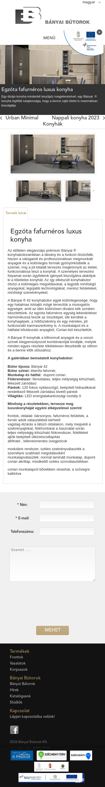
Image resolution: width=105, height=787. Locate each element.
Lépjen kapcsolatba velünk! (32, 717)
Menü (49, 38)
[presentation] (52, 609)
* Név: (22, 505)
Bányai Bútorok (22, 684)
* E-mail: (22, 518)
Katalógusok (20, 696)
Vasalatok (18, 663)
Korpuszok (19, 670)
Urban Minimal (22, 118)
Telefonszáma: (22, 532)
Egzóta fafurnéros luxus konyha (37, 89)
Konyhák (52, 124)
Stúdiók (16, 702)
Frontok (16, 657)
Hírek (14, 690)
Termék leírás (16, 213)
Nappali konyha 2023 (75, 118)
